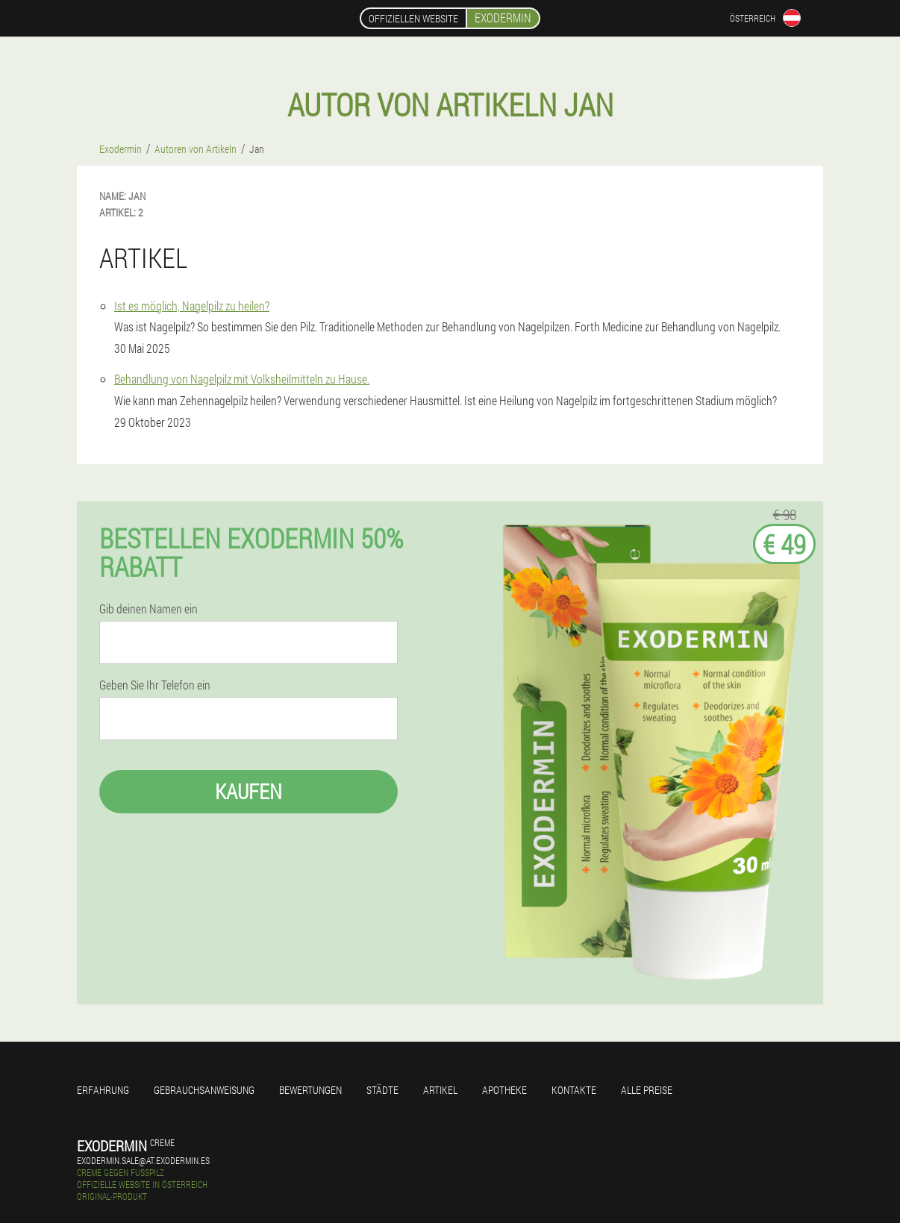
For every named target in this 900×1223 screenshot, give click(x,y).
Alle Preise (646, 1090)
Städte (382, 1090)
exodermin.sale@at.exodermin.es (143, 1160)
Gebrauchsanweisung (204, 1090)
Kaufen (248, 791)
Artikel (440, 1090)
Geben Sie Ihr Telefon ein (154, 685)
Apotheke (504, 1090)
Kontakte (573, 1090)
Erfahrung (103, 1090)
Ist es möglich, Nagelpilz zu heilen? (191, 305)
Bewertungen (310, 1090)
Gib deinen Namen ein (148, 609)
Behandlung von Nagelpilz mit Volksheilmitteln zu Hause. (241, 379)
